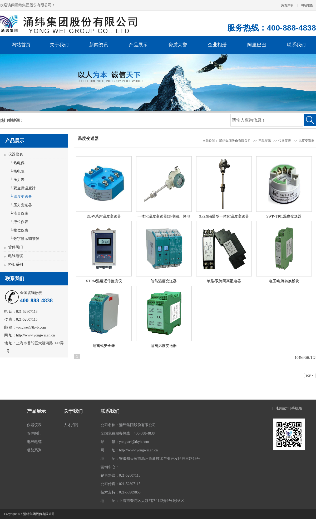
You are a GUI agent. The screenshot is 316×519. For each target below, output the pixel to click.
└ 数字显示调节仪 (23, 239)
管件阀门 (15, 247)
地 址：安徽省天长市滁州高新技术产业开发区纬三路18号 (150, 459)
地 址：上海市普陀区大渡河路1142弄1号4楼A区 (142, 501)
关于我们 (73, 411)
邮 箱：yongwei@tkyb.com (125, 442)
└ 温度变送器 (20, 197)
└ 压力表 (16, 180)
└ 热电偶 (16, 163)
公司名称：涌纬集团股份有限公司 (128, 425)
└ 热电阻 (16, 171)
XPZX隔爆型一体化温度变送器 (224, 216)
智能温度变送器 (164, 281)
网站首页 (21, 44)
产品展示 (264, 141)
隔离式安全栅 (104, 346)
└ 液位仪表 (18, 222)
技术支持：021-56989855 (121, 492)
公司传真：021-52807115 (120, 484)
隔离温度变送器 (164, 346)
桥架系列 (15, 264)
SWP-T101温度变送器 (284, 216)
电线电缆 (15, 256)
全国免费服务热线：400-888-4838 (128, 433)
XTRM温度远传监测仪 (104, 281)
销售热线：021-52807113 (120, 475)
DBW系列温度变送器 (104, 216)
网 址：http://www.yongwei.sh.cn (129, 450)
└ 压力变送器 (20, 205)
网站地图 (307, 5)
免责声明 (287, 5)
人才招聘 (71, 425)
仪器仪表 (15, 154)
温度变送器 (306, 141)
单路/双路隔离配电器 (224, 281)
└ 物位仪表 (18, 230)
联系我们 (110, 411)
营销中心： (110, 467)
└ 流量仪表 (18, 213)
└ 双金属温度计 (22, 188)
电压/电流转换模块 (284, 281)
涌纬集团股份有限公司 (235, 141)
